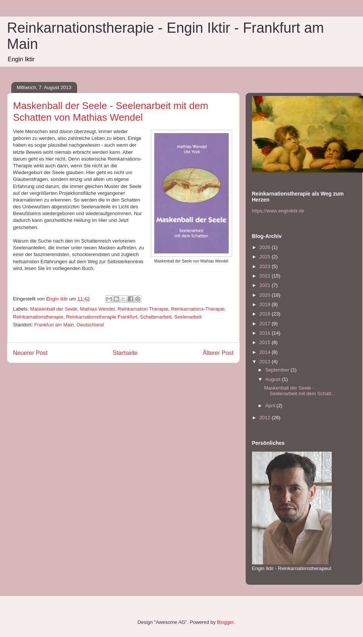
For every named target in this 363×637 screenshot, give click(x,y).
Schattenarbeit (156, 317)
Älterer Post (218, 353)
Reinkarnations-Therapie (198, 309)
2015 (266, 342)
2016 (266, 333)
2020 (266, 295)
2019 (266, 304)
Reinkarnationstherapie (38, 317)
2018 (266, 314)
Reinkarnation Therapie (143, 309)
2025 (266, 256)
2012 (266, 417)
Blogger (225, 622)
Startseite (125, 353)
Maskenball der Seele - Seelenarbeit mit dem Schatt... (299, 391)
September (277, 370)
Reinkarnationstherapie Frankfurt (101, 317)
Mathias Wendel (97, 309)
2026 (266, 247)
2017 (266, 323)
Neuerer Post (30, 353)
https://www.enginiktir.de (278, 211)
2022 (266, 276)
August (273, 379)
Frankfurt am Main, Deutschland (69, 325)
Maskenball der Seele (53, 309)
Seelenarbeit (188, 317)
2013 (266, 361)
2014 (266, 352)
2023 (266, 266)
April (270, 405)
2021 (266, 285)
